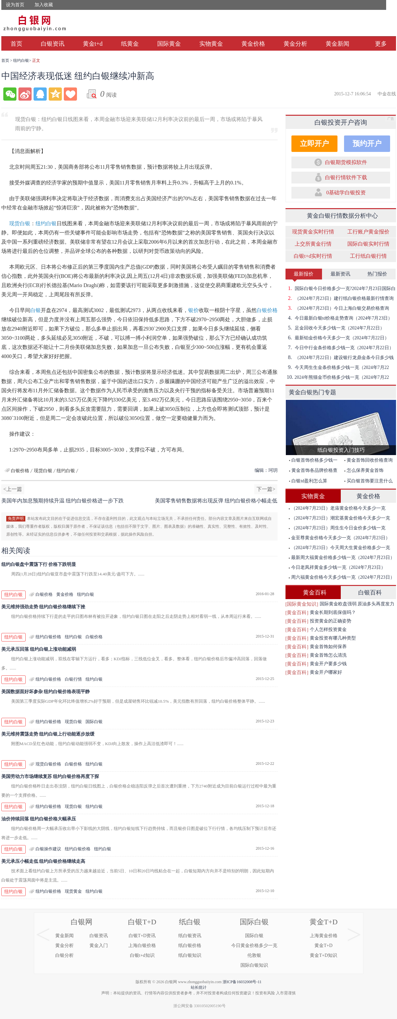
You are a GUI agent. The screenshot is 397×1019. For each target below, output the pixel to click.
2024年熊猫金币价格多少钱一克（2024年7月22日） (337, 377)
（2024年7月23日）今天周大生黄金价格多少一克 (339, 547)
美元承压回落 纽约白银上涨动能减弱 (38, 649)
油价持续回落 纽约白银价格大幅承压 (38, 818)
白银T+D (142, 922)
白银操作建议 (48, 848)
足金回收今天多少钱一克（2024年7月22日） (335, 328)
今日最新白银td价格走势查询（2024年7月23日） (339, 318)
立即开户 (314, 143)
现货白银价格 (48, 764)
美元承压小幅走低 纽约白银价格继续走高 (43, 861)
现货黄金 (73, 891)
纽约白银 (21, 60)
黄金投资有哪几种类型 (333, 638)
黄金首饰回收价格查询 (368, 460)
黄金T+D (324, 922)
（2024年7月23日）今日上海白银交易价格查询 (337, 308)
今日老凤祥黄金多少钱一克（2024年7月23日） (337, 567)
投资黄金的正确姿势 (330, 621)
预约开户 (367, 143)
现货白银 (19, 223)
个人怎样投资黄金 (328, 629)
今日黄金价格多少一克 (254, 945)
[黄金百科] (297, 612)
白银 (35, 310)
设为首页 (15, 4)
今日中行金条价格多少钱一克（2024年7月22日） (339, 347)
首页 (16, 43)
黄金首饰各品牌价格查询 (311, 471)
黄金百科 (315, 592)
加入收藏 (44, 4)
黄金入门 (98, 945)
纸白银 (190, 922)
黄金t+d (93, 43)
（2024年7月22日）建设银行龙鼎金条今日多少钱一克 (339, 357)
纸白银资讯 (189, 935)
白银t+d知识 (142, 955)
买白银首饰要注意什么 (368, 480)
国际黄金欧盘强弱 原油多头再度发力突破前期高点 (357, 604)
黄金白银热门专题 (312, 392)
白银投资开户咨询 (340, 122)
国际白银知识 (254, 965)
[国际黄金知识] (301, 604)
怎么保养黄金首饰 (364, 470)
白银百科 (370, 592)
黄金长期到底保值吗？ (333, 612)
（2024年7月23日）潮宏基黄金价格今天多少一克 (339, 518)
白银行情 (73, 679)
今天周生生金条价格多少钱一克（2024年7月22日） (337, 367)
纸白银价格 (189, 945)
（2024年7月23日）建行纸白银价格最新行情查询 (339, 298)
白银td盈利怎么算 (308, 480)
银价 (193, 310)
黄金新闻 (337, 43)
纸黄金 (130, 43)
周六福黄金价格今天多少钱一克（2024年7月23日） (342, 577)
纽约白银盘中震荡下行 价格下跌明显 (38, 564)
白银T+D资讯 (142, 935)
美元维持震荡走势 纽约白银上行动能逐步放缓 (48, 734)
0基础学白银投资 (346, 192)
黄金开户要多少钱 (328, 663)
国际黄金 (169, 43)
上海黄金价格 (323, 935)
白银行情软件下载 (346, 177)
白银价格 (267, 310)
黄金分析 (295, 43)
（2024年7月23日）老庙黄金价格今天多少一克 (337, 508)
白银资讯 (52, 43)
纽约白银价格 (48, 636)
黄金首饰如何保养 (328, 646)
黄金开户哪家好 (326, 672)
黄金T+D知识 (323, 955)
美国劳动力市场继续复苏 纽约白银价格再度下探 (50, 776)
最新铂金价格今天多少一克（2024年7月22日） (337, 338)
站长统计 (199, 987)
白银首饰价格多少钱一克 (311, 461)
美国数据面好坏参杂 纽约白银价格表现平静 (45, 691)
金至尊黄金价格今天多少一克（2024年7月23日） (339, 537)
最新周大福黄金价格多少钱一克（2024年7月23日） (342, 557)
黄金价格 (253, 43)
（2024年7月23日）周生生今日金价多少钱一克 (337, 527)
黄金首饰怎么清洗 (328, 655)
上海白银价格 (142, 945)
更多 (381, 43)
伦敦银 (254, 955)
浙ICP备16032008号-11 (242, 982)
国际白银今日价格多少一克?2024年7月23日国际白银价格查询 (340, 288)
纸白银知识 (189, 955)
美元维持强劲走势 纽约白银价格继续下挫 (43, 606)
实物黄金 (211, 43)
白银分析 (64, 955)
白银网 (81, 922)
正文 (36, 60)
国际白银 (94, 721)
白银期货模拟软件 (346, 162)
